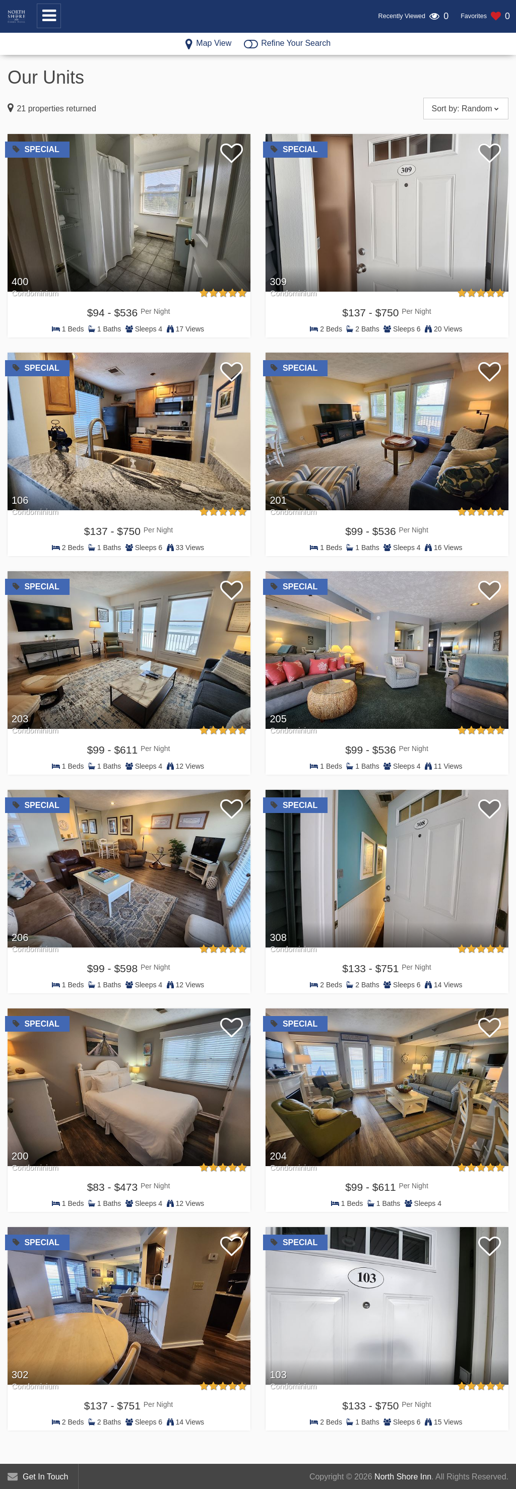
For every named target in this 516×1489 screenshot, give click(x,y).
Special (36, 149)
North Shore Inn (402, 1476)
